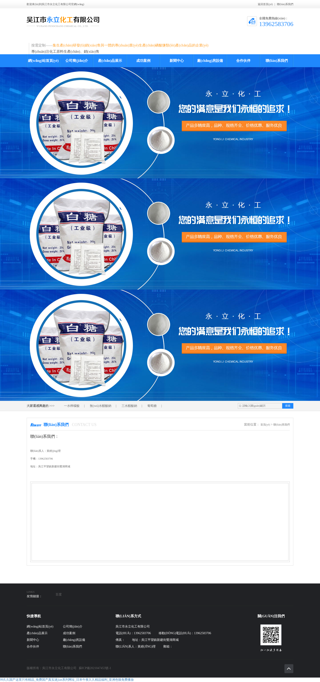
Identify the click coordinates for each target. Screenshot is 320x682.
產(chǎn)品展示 (110, 61)
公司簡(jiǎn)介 (76, 61)
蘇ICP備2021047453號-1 (95, 668)
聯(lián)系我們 (285, 4)
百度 (59, 594)
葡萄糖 (152, 406)
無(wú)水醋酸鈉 (100, 406)
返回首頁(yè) (265, 4)
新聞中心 (177, 61)
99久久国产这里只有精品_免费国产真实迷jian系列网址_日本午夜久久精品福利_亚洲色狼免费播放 (67, 679)
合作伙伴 (243, 61)
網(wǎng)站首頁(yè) (43, 61)
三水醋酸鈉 (129, 406)
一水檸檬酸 (72, 406)
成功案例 (143, 61)
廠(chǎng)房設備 (210, 61)
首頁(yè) (265, 424)
